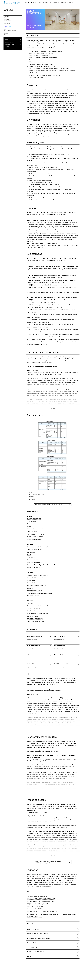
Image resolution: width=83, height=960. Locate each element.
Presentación (6, 16)
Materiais (29, 554)
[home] (12, 2)
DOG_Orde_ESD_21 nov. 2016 (35, 906)
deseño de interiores (8, 10)
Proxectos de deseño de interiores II (37, 575)
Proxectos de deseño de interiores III (37, 606)
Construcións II (31, 580)
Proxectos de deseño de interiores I (37, 547)
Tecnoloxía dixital (32, 531)
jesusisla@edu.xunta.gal (59, 639)
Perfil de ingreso (7, 20)
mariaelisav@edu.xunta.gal (59, 667)
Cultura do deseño (32, 560)
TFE (5, 29)
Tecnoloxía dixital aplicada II (35, 578)
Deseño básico (31, 521)
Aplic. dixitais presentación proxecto (37, 613)
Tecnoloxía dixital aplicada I (34, 549)
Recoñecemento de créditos (10, 30)
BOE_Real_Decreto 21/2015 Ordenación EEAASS (40, 901)
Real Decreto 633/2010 (65, 874)
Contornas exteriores (33, 616)
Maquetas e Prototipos (33, 567)
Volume (29, 526)
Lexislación (6, 33)
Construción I (31, 552)
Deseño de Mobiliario (33, 596)
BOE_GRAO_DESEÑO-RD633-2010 (37, 896)
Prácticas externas (32, 611)
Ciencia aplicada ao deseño (35, 536)
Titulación (6, 17)
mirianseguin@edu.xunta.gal (59, 657)
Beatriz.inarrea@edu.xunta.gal (32, 648)
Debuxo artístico (31, 524)
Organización (6, 19)
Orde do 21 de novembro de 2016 (52, 882)
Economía (30, 588)
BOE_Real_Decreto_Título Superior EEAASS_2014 (41, 898)
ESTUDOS (6, 9)
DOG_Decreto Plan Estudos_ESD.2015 (37, 904)
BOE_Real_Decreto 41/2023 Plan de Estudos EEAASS (42, 911)
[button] (27, 2)
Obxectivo (6, 22)
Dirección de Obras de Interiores (36, 621)
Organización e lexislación (34, 562)
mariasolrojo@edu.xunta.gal (32, 657)
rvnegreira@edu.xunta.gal (31, 667)
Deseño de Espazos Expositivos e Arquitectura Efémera (43, 565)
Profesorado (6, 27)
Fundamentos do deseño (34, 518)
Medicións (30, 603)
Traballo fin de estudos (33, 608)
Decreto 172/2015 (65, 876)
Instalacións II (31, 583)
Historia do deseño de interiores (36, 585)
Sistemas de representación (35, 529)
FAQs (5, 34)
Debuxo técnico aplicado (34, 539)
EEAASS (10, 9)
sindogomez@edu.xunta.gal (32, 639)
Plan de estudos (7, 26)
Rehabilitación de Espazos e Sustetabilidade (39, 593)
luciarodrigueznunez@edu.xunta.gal (61, 648)
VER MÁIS (53, 408)
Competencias (7, 23)
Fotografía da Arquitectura (34, 590)
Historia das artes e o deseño (35, 534)
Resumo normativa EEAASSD (35, 909)
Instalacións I (31, 557)
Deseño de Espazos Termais (35, 618)
